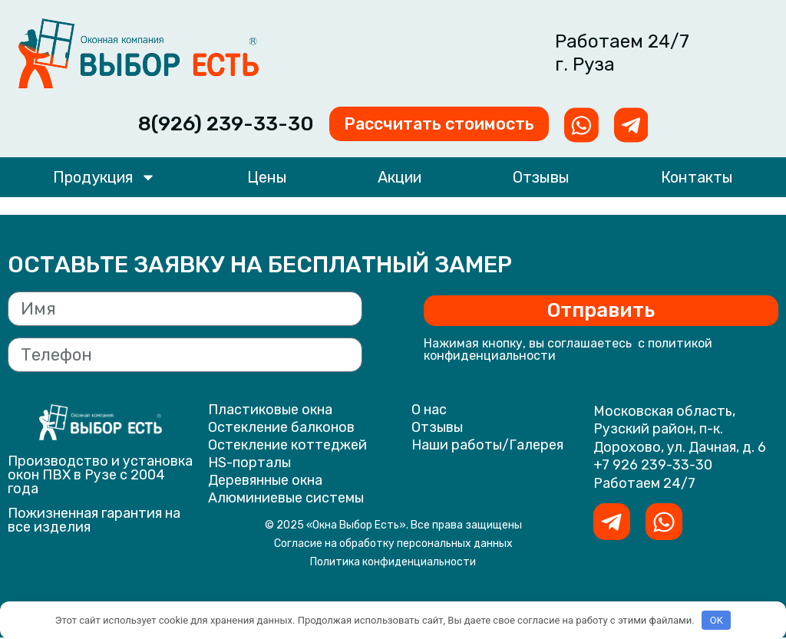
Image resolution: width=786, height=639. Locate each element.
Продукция (104, 179)
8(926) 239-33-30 (198, 125)
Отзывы (541, 179)
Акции (399, 179)
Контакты (697, 179)
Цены (267, 179)
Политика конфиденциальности (393, 563)
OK (716, 620)
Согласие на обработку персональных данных (393, 545)
